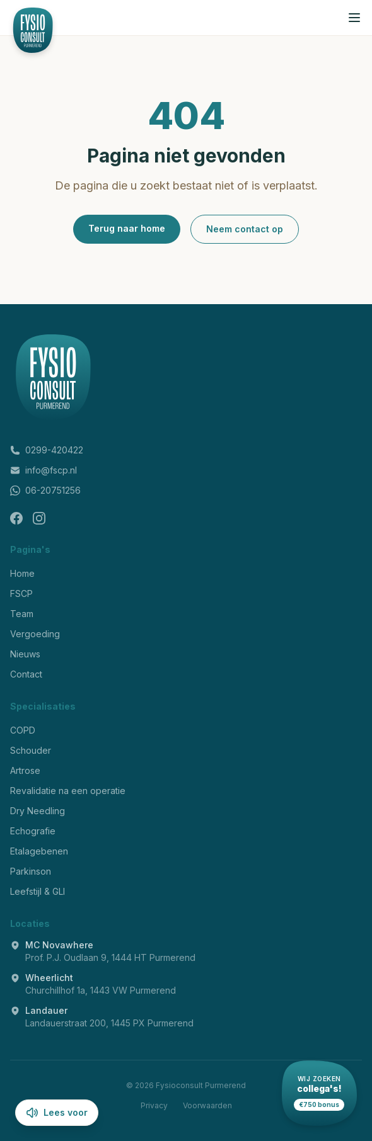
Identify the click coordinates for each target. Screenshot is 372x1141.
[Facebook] (16, 518)
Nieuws (25, 654)
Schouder (30, 750)
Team (21, 613)
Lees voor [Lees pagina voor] (57, 1112)
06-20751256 (45, 490)
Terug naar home (126, 228)
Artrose (25, 770)
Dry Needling (37, 810)
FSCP (21, 593)
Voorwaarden (207, 1105)
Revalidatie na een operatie (67, 790)
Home (22, 573)
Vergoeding (35, 633)
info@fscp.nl (43, 470)
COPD (22, 730)
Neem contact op (244, 229)
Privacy (154, 1105)
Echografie (32, 831)
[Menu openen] (354, 17)
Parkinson (30, 871)
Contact (26, 674)
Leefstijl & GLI (37, 891)
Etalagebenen (39, 851)
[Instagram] (39, 518)
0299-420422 (46, 450)
